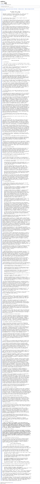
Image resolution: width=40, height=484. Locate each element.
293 (1, 215)
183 (1, 138)
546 (1, 391)
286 (1, 210)
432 (1, 312)
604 (1, 431)
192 (1, 144)
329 (1, 240)
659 (1, 470)
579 (1, 414)
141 (1, 109)
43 (1, 41)
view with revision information (12, 9)
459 (1, 330)
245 (1, 181)
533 (1, 382)
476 (1, 342)
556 (1, 398)
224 (1, 167)
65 (1, 56)
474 (1, 341)
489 (1, 351)
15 (1, 21)
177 (1, 134)
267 (1, 197)
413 (1, 298)
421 (1, 304)
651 (1, 464)
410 (1, 296)
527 (1, 378)
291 (1, 213)
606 (1, 433)
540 (1, 387)
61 (1, 53)
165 (1, 126)
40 (1, 39)
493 (1, 354)
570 (1, 408)
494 (1, 355)
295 (1, 216)
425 (1, 307)
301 (1, 220)
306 (1, 224)
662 (1, 472)
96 (1, 78)
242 (1, 179)
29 (1, 31)
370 (1, 268)
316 (1, 231)
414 (1, 299)
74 (1, 62)
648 (1, 462)
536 (1, 384)
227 (1, 169)
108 (1, 86)
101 (1, 81)
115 (1, 91)
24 (1, 27)
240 (1, 178)
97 (1, 78)
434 (1, 313)
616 (1, 440)
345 (1, 251)
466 (1, 335)
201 (1, 151)
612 (1, 437)
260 (1, 192)
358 (1, 260)
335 (1, 244)
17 (1, 23)
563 (1, 403)
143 (1, 110)
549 (1, 393)
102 (1, 82)
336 (1, 245)
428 (1, 309)
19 (1, 24)
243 (1, 180)
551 (1, 394)
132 (1, 103)
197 (1, 148)
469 (1, 337)
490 (1, 352)
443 (1, 319)
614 (1, 438)
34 (1, 34)
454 (1, 327)
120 (1, 94)
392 (1, 284)
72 (1, 61)
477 (1, 343)
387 (1, 280)
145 (1, 112)
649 (1, 463)
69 (1, 59)
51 (1, 46)
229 (1, 170)
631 (1, 450)
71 (1, 60)
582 (1, 416)
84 (1, 69)
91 (1, 74)
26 (1, 29)
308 (1, 225)
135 (1, 105)
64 (1, 55)
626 (1, 447)
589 (1, 421)
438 (1, 316)
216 (1, 161)
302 (1, 221)
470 (1, 338)
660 (1, 470)
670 (1, 477)
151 (1, 116)
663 (1, 472)
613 (1, 438)
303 (1, 222)
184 (1, 139)
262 (1, 193)
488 (1, 351)
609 (1, 435)
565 (1, 404)
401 (1, 290)
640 (1, 456)
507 (1, 364)
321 (1, 234)
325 (1, 237)
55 (1, 49)
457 (1, 329)
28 (1, 30)
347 (1, 252)
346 (1, 252)
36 (1, 36)
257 (1, 190)
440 (1, 317)
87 (1, 71)
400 (1, 289)
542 (1, 388)
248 (1, 183)
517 (1, 371)
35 (1, 35)
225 (1, 167)
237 (1, 176)
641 (1, 457)
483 (1, 347)
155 (1, 119)
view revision (21, 9)
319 (1, 233)
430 (1, 310)
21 (1, 25)
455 (1, 328)
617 (1, 440)
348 (1, 253)
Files (5, 3)
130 (1, 101)
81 (1, 67)
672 (1, 479)
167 (1, 127)
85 (1, 70)
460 (1, 331)
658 (1, 469)
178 (1, 135)
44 (1, 41)
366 (1, 266)
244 (1, 181)
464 (1, 334)
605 (1, 432)
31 (1, 32)
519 (1, 372)
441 (1, 318)
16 (1, 22)
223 (1, 166)
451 (1, 325)
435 (1, 314)
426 (1, 307)
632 (1, 451)
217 (1, 162)
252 (1, 186)
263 (1, 194)
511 (1, 367)
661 (1, 471)
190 (1, 143)
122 (1, 96)
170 (1, 129)
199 (1, 149)
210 (1, 157)
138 (1, 107)
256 (1, 189)
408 (1, 295)
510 (1, 366)
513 (1, 368)
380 (1, 275)
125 (1, 98)
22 (1, 26)
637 (1, 454)
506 (1, 363)
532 (1, 381)
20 (1, 25)
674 (1, 480)
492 (1, 353)
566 (1, 405)
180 (1, 136)
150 (1, 115)
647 (1, 461)
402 (1, 291)
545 (1, 390)
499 (1, 358)
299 (1, 219)
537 (1, 385)
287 (1, 211)
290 (1, 213)
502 (1, 360)
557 (1, 399)
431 (1, 311)
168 (1, 128)
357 (1, 259)
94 (1, 76)
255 (1, 188)
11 (1, 18)
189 (1, 142)
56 (1, 50)
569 (1, 407)
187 (1, 141)
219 (1, 163)
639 (1, 456)
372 (1, 270)
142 (1, 110)
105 (1, 84)
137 (1, 106)
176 (1, 133)
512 (1, 367)
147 (1, 113)
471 (1, 339)
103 (1, 82)
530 (1, 380)
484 (1, 348)
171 (1, 130)
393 (1, 284)
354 (1, 257)
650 (1, 463)
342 (1, 249)
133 (1, 103)
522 (1, 374)
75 (1, 63)
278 (1, 204)
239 (1, 177)
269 (1, 198)
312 (1, 228)
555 (1, 397)
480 (1, 345)
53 (1, 48)
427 (1, 308)
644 (1, 459)
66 (1, 57)
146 (1, 112)
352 (1, 256)
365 (1, 265)
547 (1, 392)
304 (1, 222)
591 (1, 422)
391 (1, 283)
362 (1, 263)
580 (1, 415)
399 (1, 289)
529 (1, 379)
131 (1, 102)
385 (1, 279)
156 (1, 119)
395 (1, 286)
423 (1, 305)
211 (1, 158)
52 (1, 47)
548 (1, 392)
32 (1, 33)
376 (1, 273)
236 (1, 175)
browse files (3, 9)
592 (1, 423)
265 (1, 195)
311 (1, 227)
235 (1, 174)
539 (1, 386)
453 (1, 326)
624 (1, 445)
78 (1, 65)
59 (1, 52)
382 (1, 277)
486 (1, 349)
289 (1, 212)
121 (1, 95)
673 (1, 479)
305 (1, 223)
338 (1, 246)
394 (1, 285)
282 (1, 207)
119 (1, 94)
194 (1, 146)
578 (1, 413)
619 (1, 442)
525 (1, 376)
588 (1, 420)
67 (1, 57)
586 (1, 419)
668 (1, 476)
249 (1, 184)
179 (1, 135)
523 (1, 375)
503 (1, 361)
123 (1, 96)
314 (1, 229)
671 (1, 478)
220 (1, 164)
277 (1, 204)
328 (1, 239)
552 (1, 395)
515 (1, 369)
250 (1, 185)
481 (1, 346)
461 (1, 332)
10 (1, 18)
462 (1, 332)
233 (1, 173)
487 (1, 350)
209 (1, 156)
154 (1, 118)
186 (1, 140)
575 (1, 411)
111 (1, 88)
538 (1, 385)
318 (1, 232)
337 (1, 245)
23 (1, 27)
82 (1, 68)
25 (1, 28)
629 (1, 449)
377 (1, 273)
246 (1, 182)
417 (1, 301)
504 (1, 362)
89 (1, 73)
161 (1, 123)
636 (1, 454)
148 (1, 114)
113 (1, 89)
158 (1, 121)
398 (1, 288)
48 (1, 44)
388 (1, 281)
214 (1, 160)
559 (1, 400)
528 (1, 378)
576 (1, 412)
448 (1, 323)
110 (1, 87)
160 (1, 122)
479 (1, 344)
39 (1, 38)
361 (1, 262)
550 (1, 394)
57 (1, 50)
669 (1, 477)
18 (1, 23)
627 (1, 447)
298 (1, 218)
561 (1, 401)
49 (1, 45)
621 (1, 443)
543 (1, 389)
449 (1, 323)
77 (1, 64)
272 (1, 200)
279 (1, 205)
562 (1, 402)
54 (1, 48)
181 (1, 137)
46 (1, 43)
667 (1, 475)
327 (1, 238)
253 (1, 187)
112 (1, 89)
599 (1, 428)
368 (1, 267)
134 (1, 104)
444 (1, 320)
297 (1, 218)
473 (1, 340)
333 (1, 243)
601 (1, 429)
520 (1, 373)
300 (1, 220)
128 (1, 100)
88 (1, 72)
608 (1, 434)
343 (1, 250)
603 (1, 431)
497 (1, 357)
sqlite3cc (3, 4)
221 (1, 165)
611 (1, 436)
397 (1, 287)
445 (1, 321)
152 (1, 117)
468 (1, 337)
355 (1, 258)
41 (1, 39)
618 (1, 441)
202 (1, 151)
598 (1, 427)
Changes (2, 3)
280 (1, 206)
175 (1, 133)
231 (1, 172)
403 (1, 291)
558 (1, 399)
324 (1, 236)
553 (1, 396)
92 (1, 75)
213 (1, 159)
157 (1, 120)
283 (1, 208)
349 (1, 254)
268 (1, 197)
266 (1, 196)
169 (1, 128)
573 (1, 410)
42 (1, 40)
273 (1, 201)
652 (1, 465)
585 (1, 418)
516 (1, 370)
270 (1, 199)
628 (1, 448)
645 (1, 460)
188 (1, 142)
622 (1, 444)
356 (1, 259)
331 (1, 241)
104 (1, 83)
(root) (1, 4)
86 (1, 71)
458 (1, 330)
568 (1, 406)
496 (1, 356)
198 (1, 149)
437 (1, 315)
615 (1, 439)
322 (1, 235)
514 (1, 369)
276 (1, 203)
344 (1, 250)
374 (1, 271)
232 (1, 172)
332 (1, 242)
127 (1, 99)
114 (1, 90)
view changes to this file (30, 9)
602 (1, 430)
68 (1, 58)
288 (1, 211)
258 (1, 190)
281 (1, 206)
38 (1, 37)
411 (1, 297)
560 (1, 401)
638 (1, 455)
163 (1, 124)
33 (1, 34)
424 (1, 306)
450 (1, 324)
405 (1, 293)
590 (1, 422)
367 (1, 266)
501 (1, 360)
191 (1, 144)
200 (1, 150)
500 (1, 359)
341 (1, 248)
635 (1, 453)
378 (1, 274)
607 (1, 433)
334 (1, 243)
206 (1, 154)
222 (1, 165)
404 (1, 292)
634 (1, 452)
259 (1, 191)
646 (1, 461)
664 (1, 473)
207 (1, 155)
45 (1, 42)
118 (1, 93)
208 (1, 156)
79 (1, 66)
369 (1, 268)
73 (1, 62)
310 (1, 227)
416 (1, 300)
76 (1, 64)
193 (1, 145)
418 (1, 302)
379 (1, 275)
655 (1, 467)
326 (1, 238)
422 (1, 305)
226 (1, 168)
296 (1, 217)
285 (1, 209)
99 (1, 80)
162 (1, 124)
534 (1, 383)
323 (1, 236)
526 (1, 377)
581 (1, 415)
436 (1, 314)
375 (1, 272)
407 (1, 294)
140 (1, 108)
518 (1, 371)
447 (1, 322)
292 (1, 214)
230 (1, 171)
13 (1, 20)
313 (1, 229)
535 (1, 383)
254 (1, 188)
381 (1, 276)
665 (1, 474)
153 (1, 117)
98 (1, 79)
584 (1, 417)
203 (1, 152)
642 (1, 458)
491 (1, 353)
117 (1, 92)
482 (1, 346)
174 (1, 132)
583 (1, 417)
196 (1, 147)
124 (1, 97)
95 (1, 77)
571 (1, 408)
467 (1, 336)
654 (1, 466)
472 (1, 339)
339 (1, 247)
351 (1, 255)
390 (1, 282)
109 (1, 87)
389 (1, 282)
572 (1, 409)
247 (1, 183)
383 (1, 277)
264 (1, 195)
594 (1, 424)
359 (1, 261)
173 (1, 131)
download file (3, 10)
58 (1, 51)
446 (1, 321)
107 (1, 85)
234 (1, 174)
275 (1, 202)
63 (1, 55)
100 (1, 80)
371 (1, 269)
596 (1, 426)
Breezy (12, 482)
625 (1, 446)
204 (1, 153)
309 (1, 226)
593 (1, 424)
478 (1, 344)
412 (1, 298)
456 (1, 328)
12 (1, 19)
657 (1, 468)
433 (1, 312)
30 (1, 32)
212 (1, 158)
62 (1, 54)
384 (1, 278)
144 (1, 111)
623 (1, 445)
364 (1, 264)
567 (1, 406)
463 (1, 333)
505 (1, 362)
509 (1, 365)
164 (1, 125)
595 (1, 425)
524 (1, 376)
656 (1, 468)
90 (1, 73)
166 (1, 126)
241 (1, 179)
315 (1, 230)
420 (1, 303)
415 (1, 300)
